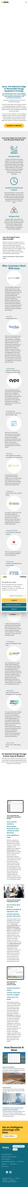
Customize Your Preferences (16, 595)
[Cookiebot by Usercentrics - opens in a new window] (20, 577)
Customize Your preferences (14, 604)
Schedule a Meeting (9, 1136)
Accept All (14, 600)
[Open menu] (26, 2)
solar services (14, 924)
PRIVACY (17, 1178)
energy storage (10, 850)
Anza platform (10, 1015)
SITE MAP (4, 1180)
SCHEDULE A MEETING (14, 125)
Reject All (14, 609)
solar (17, 848)
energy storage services (12, 925)
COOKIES (12, 1180)
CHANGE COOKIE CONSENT (9, 1181)
